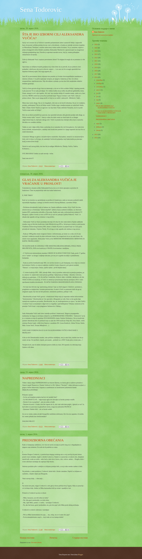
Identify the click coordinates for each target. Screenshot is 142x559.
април (98, 103)
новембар (99, 80)
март (98, 123)
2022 (96, 58)
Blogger (80, 554)
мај (97, 100)
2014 (96, 138)
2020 (96, 64)
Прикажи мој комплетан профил (102, 35)
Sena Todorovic (41, 9)
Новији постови (27, 538)
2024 (96, 51)
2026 (96, 44)
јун (97, 96)
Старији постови (80, 538)
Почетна (53, 538)
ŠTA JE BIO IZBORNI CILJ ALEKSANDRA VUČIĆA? (105, 107)
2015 (96, 134)
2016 (96, 77)
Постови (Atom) (36, 542)
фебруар (99, 127)
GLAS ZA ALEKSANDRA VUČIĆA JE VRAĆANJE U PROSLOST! (49, 181)
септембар (99, 87)
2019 (96, 67)
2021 (96, 61)
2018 (96, 71)
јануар (98, 130)
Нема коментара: (50, 166)
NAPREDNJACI (33, 378)
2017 (96, 74)
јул (97, 93)
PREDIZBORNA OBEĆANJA (43, 440)
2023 (96, 54)
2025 (96, 48)
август (98, 90)
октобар (99, 83)
